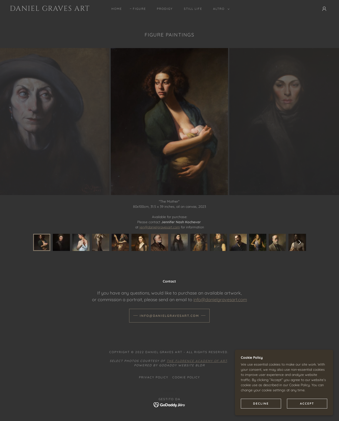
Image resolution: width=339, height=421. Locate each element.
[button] (220, 9)
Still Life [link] (193, 9)
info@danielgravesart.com (220, 299)
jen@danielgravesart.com (159, 227)
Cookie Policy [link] (186, 377)
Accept (307, 403)
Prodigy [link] (165, 9)
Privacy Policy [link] (153, 377)
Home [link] (116, 9)
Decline (261, 403)
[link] (54, 9)
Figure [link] (139, 9)
